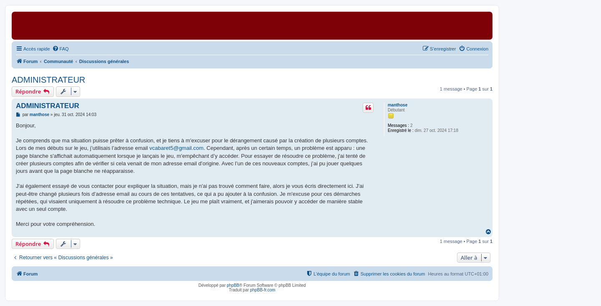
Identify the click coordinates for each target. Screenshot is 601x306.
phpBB (233, 285)
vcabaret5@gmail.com (176, 148)
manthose (397, 105)
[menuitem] (60, 49)
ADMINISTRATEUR (48, 79)
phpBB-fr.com (262, 290)
